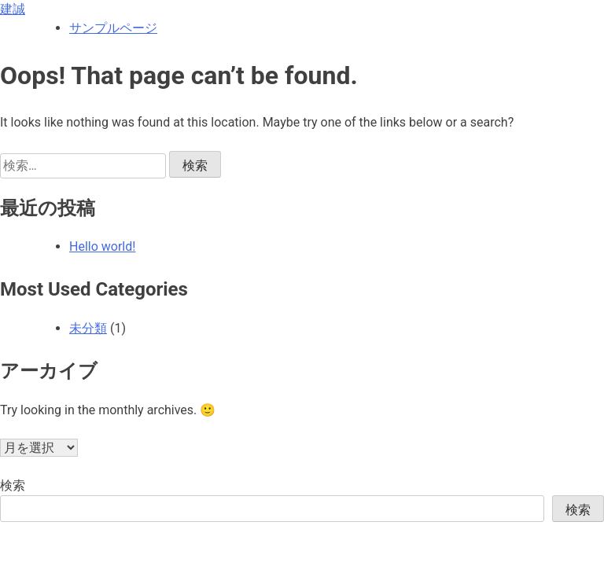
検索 (12, 485)
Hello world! (102, 246)
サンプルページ (113, 27)
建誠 (12, 9)
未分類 (88, 328)
